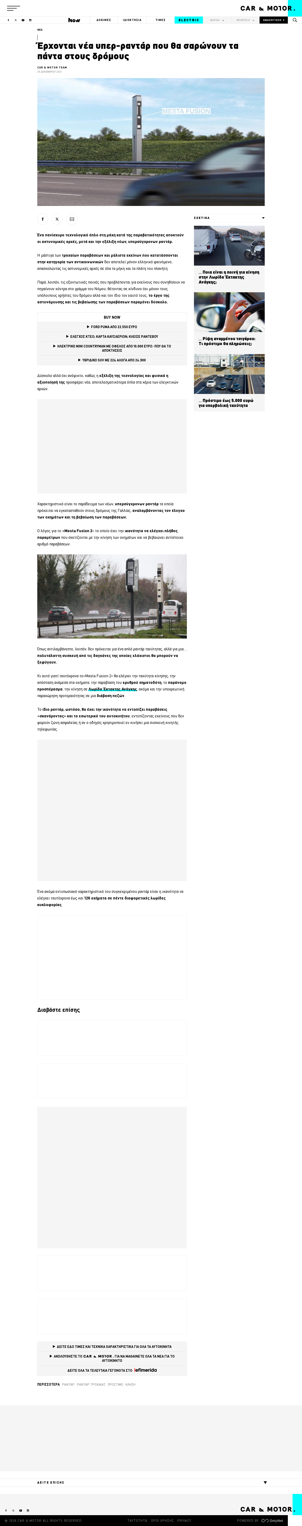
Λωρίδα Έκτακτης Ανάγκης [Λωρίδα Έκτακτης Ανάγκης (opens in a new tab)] (112, 689)
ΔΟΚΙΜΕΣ (103, 19)
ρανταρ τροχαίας (91, 1384)
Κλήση (130, 1384)
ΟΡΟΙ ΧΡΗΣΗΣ (162, 1520)
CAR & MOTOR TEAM (52, 67)
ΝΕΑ (39, 29)
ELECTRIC (189, 20)
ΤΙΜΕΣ (160, 19)
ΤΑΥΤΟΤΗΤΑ (137, 1520)
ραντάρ (68, 1384)
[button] (13, 8)
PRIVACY (184, 1520)
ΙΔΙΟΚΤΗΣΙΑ (132, 19)
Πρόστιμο (115, 1384)
